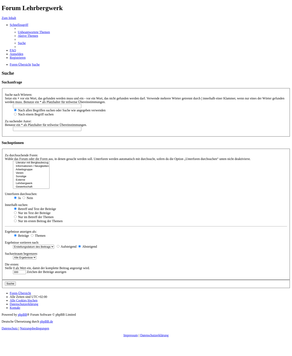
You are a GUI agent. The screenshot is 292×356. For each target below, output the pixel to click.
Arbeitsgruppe (31, 169)
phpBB (22, 314)
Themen (38, 235)
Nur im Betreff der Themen (34, 217)
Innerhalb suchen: (16, 205)
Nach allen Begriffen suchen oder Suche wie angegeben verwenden (60, 110)
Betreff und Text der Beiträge (35, 209)
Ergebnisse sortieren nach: (22, 242)
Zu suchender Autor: (18, 121)
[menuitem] (34, 32)
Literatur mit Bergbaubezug (31, 162)
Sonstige (31, 176)
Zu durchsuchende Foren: (21, 155)
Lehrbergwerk (31, 183)
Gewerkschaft (31, 187)
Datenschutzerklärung (154, 335)
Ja (17, 198)
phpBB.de (46, 321)
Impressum (130, 335)
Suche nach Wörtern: (18, 94)
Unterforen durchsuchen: (21, 194)
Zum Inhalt (9, 18)
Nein (28, 198)
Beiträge (21, 235)
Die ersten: (12, 264)
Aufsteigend (66, 246)
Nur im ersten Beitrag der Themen (38, 221)
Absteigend (87, 246)
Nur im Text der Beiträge (32, 213)
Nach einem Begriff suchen (34, 114)
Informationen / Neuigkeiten (31, 166)
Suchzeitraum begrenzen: (21, 253)
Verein (31, 173)
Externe (31, 180)
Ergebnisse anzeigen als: (21, 231)
